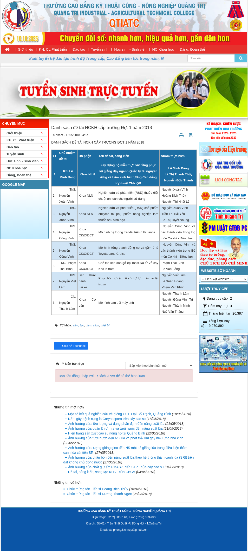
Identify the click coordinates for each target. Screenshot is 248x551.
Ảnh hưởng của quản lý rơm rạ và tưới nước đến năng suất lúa (115, 428)
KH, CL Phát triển (53, 49)
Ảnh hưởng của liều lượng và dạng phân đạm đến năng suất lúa (116, 424)
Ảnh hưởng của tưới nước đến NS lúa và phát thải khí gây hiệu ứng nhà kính (125, 438)
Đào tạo (79, 49)
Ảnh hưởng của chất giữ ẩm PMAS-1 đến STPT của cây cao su (116, 467)
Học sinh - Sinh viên (130, 49)
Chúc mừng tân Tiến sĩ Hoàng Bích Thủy (97, 489)
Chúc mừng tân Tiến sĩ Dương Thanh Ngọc (99, 494)
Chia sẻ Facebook (73, 346)
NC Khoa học (163, 49)
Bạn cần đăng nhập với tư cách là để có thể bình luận (102, 376)
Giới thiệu (25, 49)
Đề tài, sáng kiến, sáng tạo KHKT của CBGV (101, 472)
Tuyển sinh (99, 49)
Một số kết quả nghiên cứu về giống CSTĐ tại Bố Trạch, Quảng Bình (119, 414)
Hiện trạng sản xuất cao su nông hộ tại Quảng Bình (106, 433)
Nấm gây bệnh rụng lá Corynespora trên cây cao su (107, 419)
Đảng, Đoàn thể (192, 49)
